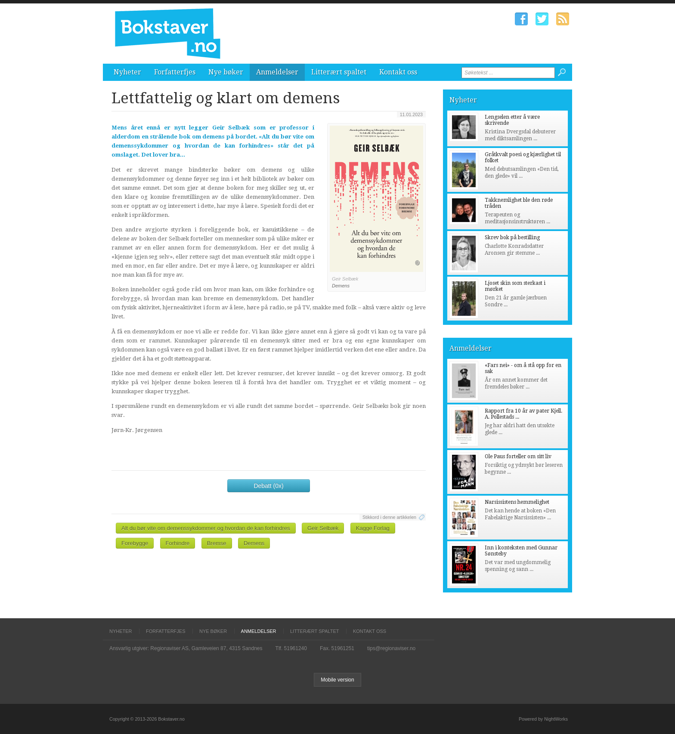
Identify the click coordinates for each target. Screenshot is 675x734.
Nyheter (127, 72)
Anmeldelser (277, 72)
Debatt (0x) (268, 485)
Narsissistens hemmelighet (517, 502)
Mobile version (337, 680)
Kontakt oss (398, 72)
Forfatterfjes (174, 72)
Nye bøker (225, 72)
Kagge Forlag (373, 528)
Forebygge (134, 543)
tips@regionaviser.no (391, 648)
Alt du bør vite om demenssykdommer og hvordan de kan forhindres (205, 528)
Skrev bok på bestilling (512, 237)
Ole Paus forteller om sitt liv (518, 456)
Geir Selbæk (322, 528)
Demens (254, 543)
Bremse (216, 543)
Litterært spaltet (338, 72)
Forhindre (178, 543)
